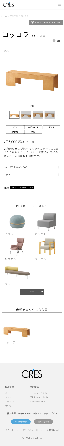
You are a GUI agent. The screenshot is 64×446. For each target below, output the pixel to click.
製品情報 (9, 387)
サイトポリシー (12, 429)
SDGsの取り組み (37, 401)
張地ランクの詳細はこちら (22, 187)
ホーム (4, 16)
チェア (8, 393)
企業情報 (50, 429)
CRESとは (34, 387)
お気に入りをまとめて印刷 (45, 22)
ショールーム (24, 413)
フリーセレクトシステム (41, 393)
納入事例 (11, 413)
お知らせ (37, 413)
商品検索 (14, 16)
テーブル (9, 401)
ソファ (8, 397)
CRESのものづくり (38, 397)
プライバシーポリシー (33, 429)
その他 (8, 405)
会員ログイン (50, 413)
